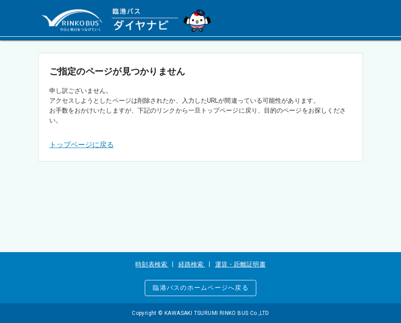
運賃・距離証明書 (240, 264)
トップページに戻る (81, 144)
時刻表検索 (151, 264)
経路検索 (191, 264)
